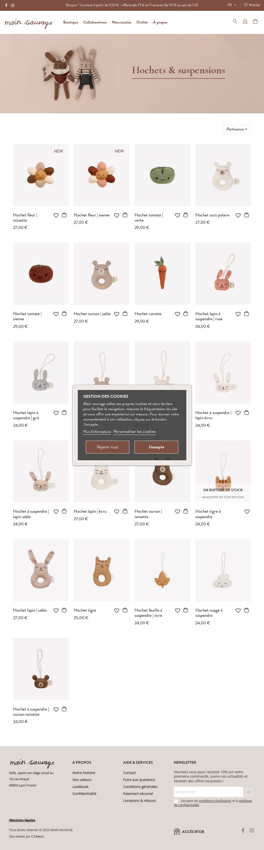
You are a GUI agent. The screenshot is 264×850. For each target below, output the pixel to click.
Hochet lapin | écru (90, 511)
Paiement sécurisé (138, 793)
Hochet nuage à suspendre (208, 613)
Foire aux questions (139, 779)
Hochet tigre (85, 610)
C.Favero (37, 836)
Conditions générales (140, 786)
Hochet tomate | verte (149, 217)
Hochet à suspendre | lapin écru (213, 415)
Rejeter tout (107, 447)
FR (232, 5)
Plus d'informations (97, 431)
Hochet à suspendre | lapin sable (31, 514)
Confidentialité (84, 793)
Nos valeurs (82, 779)
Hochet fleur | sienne (92, 215)
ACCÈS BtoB (189, 832)
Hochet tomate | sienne (27, 316)
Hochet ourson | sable (92, 313)
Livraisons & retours (139, 800)
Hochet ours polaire (212, 215)
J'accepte (156, 447)
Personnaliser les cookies (134, 431)
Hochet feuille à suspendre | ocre (148, 613)
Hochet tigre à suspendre (208, 514)
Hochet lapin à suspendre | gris (26, 415)
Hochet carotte (148, 313)
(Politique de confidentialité (80, 843)
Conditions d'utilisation (114, 843)
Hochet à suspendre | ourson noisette (31, 712)
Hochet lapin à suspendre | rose (208, 316)
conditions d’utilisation (215, 801)
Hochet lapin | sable (30, 610)
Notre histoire (83, 772)
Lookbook (80, 786)
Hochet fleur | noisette (25, 217)
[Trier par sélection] (237, 129)
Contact (129, 772)
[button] (160, 22)
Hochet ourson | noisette (148, 514)
